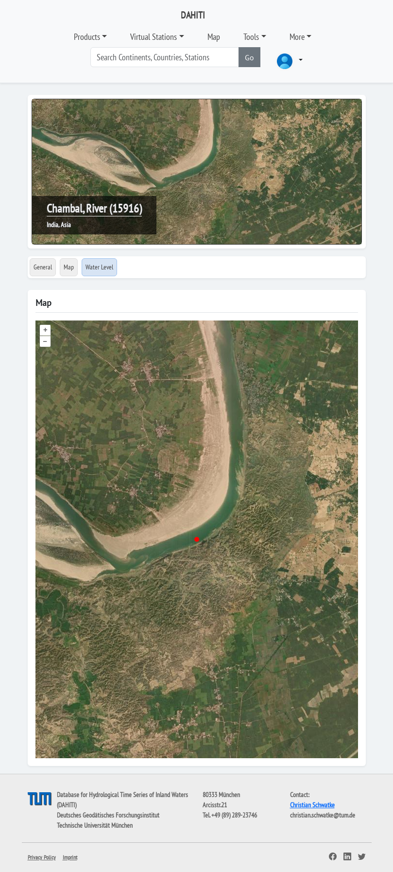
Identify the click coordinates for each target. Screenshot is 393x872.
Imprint (70, 857)
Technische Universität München (95, 825)
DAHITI (193, 15)
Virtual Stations (153, 36)
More (297, 36)
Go (249, 57)
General (43, 267)
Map (213, 36)
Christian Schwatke (312, 805)
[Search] (164, 57)
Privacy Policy (42, 857)
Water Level (99, 267)
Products (87, 36)
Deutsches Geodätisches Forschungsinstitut (108, 815)
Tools (251, 36)
